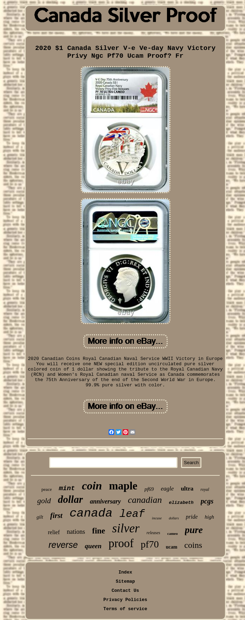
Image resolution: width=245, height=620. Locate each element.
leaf (132, 514)
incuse (157, 518)
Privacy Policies (125, 599)
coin (92, 485)
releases (153, 532)
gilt (40, 517)
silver (126, 528)
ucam (172, 547)
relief (54, 532)
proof (121, 543)
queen (93, 546)
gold (44, 500)
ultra (187, 488)
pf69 (149, 489)
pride (192, 517)
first (56, 515)
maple (123, 486)
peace (46, 489)
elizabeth (181, 502)
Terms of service (125, 609)
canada (91, 513)
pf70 (150, 544)
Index (125, 572)
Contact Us (125, 590)
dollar (70, 499)
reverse (63, 545)
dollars (174, 518)
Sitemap (125, 581)
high (209, 517)
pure (194, 530)
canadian (145, 500)
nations (76, 531)
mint (67, 488)
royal (204, 489)
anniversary (105, 501)
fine (98, 530)
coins (193, 545)
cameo (172, 533)
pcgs (207, 501)
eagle (167, 488)
